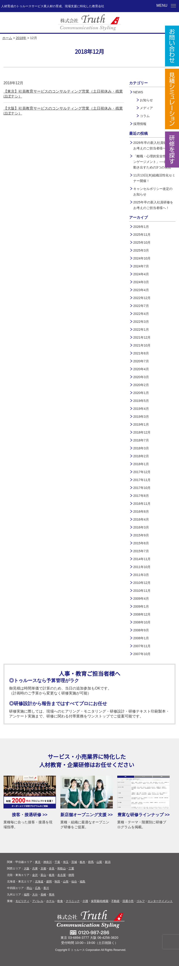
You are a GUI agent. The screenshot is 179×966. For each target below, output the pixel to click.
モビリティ (22, 901)
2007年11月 (142, 646)
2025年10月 (142, 242)
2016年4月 (141, 519)
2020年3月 (141, 377)
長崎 (43, 894)
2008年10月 (142, 622)
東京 (38, 862)
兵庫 (35, 868)
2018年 (21, 38)
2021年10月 (142, 345)
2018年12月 (142, 432)
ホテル (50, 901)
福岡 (26, 894)
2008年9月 (141, 630)
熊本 (52, 894)
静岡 (71, 875)
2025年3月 (141, 250)
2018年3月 (141, 448)
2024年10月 (142, 258)
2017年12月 (142, 472)
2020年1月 (141, 393)
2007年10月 (142, 654)
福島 (82, 881)
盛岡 (49, 881)
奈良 (52, 868)
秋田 (57, 881)
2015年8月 (141, 543)
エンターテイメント (160, 901)
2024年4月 (141, 274)
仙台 (74, 881)
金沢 (35, 875)
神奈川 (47, 862)
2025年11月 (142, 234)
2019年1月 (141, 424)
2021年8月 (141, 353)
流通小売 (128, 901)
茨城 (74, 862)
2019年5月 (141, 401)
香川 (46, 888)
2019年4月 (141, 409)
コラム (145, 116)
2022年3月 (141, 321)
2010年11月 (142, 590)
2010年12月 (142, 583)
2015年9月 (141, 535)
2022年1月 (141, 329)
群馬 (91, 862)
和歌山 (61, 868)
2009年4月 (141, 598)
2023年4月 (141, 290)
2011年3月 (141, 575)
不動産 (115, 901)
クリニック (73, 901)
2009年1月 (141, 606)
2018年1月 (141, 464)
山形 (66, 881)
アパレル (37, 901)
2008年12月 (142, 614)
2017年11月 (142, 480)
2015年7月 (141, 551)
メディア (146, 108)
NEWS (138, 92)
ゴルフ (140, 901)
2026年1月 (141, 227)
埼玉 (66, 862)
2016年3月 (141, 527)
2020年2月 (141, 385)
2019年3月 (141, 416)
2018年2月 (141, 456)
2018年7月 (141, 440)
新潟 (107, 862)
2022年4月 (141, 314)
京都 (43, 868)
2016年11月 (142, 503)
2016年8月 (141, 511)
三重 (71, 868)
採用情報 (139, 124)
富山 (43, 875)
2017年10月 (142, 488)
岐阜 (52, 875)
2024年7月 (141, 266)
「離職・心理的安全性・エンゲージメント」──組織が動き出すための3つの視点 (153, 161)
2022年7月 (141, 306)
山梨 (99, 862)
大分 (35, 894)
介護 (85, 901)
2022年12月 (142, 298)
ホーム (7, 38)
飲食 (60, 901)
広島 (38, 888)
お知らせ (146, 100)
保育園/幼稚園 (99, 901)
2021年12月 (142, 337)
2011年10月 (142, 567)
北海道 (39, 881)
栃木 (82, 862)
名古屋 (61, 875)
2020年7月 (141, 361)
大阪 (26, 868)
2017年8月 (141, 496)
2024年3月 (141, 282)
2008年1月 (141, 638)
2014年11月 (142, 559)
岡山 (29, 888)
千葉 (57, 862)
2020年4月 (141, 369)
